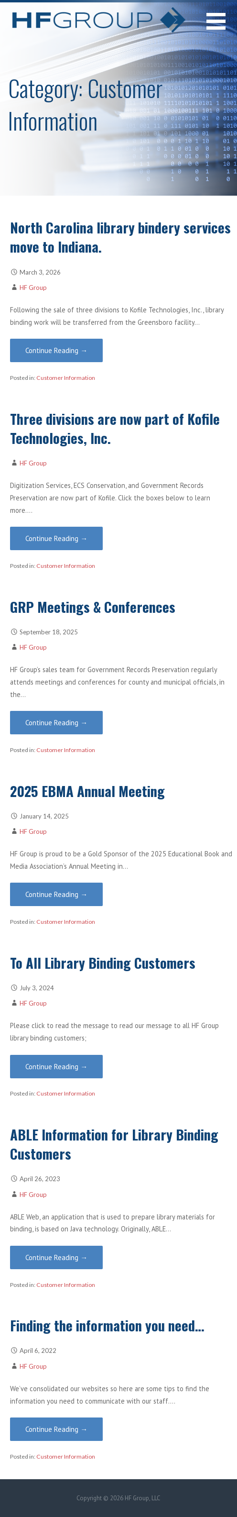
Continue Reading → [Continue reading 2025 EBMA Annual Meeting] (56, 894)
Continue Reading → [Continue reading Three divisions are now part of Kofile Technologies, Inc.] (56, 538)
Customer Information (65, 377)
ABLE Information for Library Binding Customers (114, 1143)
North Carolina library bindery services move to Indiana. (120, 236)
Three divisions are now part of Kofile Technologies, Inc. (115, 428)
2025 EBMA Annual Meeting (87, 791)
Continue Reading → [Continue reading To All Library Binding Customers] (56, 1066)
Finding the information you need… (107, 1325)
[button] (221, 27)
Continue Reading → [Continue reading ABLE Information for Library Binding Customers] (56, 1257)
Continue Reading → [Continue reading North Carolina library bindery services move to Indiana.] (56, 350)
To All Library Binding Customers (102, 962)
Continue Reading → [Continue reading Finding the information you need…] (56, 1429)
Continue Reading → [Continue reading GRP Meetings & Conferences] (56, 722)
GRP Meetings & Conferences (92, 607)
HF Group (33, 287)
